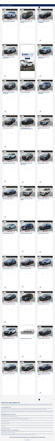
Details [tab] (8, 26)
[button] (4, 9)
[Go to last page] (54, 7)
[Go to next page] (52, 7)
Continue (27, 439)
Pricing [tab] (12, 26)
